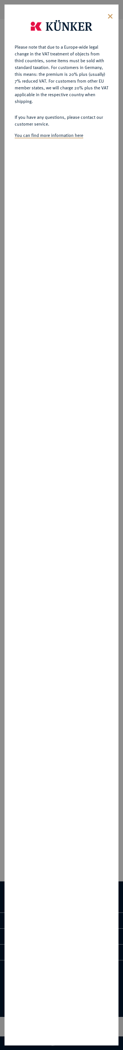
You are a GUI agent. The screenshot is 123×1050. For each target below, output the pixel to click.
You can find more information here (49, 134)
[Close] (110, 14)
